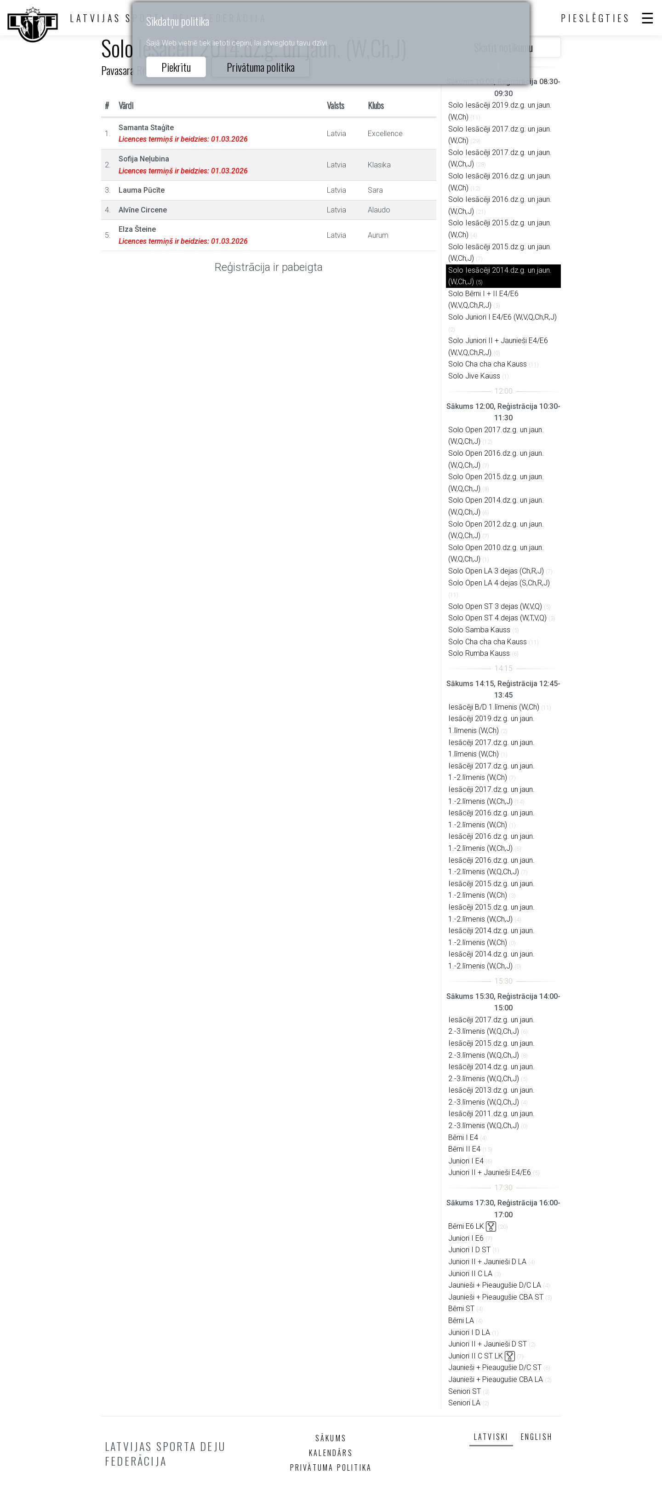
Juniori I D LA (469, 1332)
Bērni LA (461, 1320)
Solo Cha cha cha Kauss (487, 364)
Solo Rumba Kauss (479, 653)
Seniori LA (464, 1402)
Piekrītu (176, 66)
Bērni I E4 (463, 1137)
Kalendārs (331, 1452)
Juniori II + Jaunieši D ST (487, 1344)
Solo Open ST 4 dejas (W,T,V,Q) (497, 617)
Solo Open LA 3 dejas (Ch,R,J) (496, 571)
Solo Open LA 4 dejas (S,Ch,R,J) (499, 583)
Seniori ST (464, 1391)
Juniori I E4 (466, 1161)
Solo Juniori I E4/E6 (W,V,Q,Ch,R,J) (502, 317)
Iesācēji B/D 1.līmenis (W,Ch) (493, 707)
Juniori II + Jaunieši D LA (487, 1261)
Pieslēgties (596, 18)
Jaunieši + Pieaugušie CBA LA (495, 1379)
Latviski (491, 1436)
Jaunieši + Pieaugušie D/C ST (495, 1367)
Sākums (331, 1438)
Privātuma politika (261, 66)
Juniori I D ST (469, 1249)
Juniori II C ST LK (475, 1356)
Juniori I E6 (466, 1238)
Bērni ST (461, 1308)
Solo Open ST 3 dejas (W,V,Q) (495, 606)
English (537, 1436)
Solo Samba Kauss (479, 629)
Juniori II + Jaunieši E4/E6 (489, 1172)
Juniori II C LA (470, 1273)
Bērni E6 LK (466, 1226)
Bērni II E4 (464, 1149)
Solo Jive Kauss (474, 376)
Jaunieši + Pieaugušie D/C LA (494, 1285)
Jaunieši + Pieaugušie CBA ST (495, 1297)
